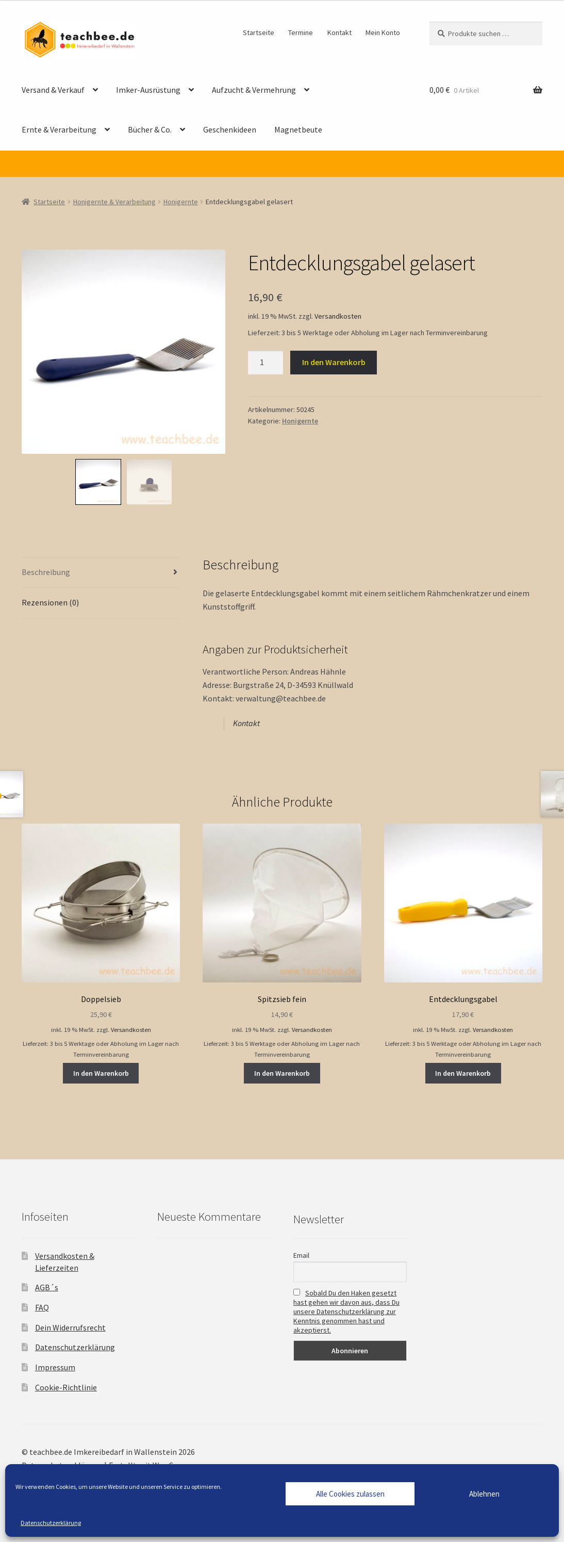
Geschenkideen (229, 129)
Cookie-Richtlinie (66, 1387)
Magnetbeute (298, 129)
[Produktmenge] (265, 362)
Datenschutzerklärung (51, 1523)
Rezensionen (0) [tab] (50, 602)
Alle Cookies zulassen (350, 1494)
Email (301, 1255)
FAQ (42, 1307)
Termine (300, 32)
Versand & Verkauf (53, 90)
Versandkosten (337, 316)
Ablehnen (484, 1494)
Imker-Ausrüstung (148, 90)
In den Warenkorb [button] (101, 1073)
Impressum (55, 1367)
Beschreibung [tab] (46, 572)
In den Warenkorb (334, 362)
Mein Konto (383, 32)
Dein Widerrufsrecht (70, 1327)
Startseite (258, 32)
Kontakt (339, 32)
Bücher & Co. (150, 129)
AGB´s (46, 1287)
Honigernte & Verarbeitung (114, 201)
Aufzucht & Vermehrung (254, 90)
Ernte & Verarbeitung (59, 129)
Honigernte (180, 201)
